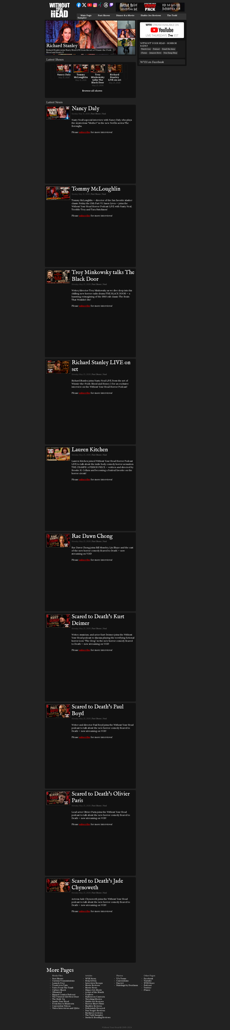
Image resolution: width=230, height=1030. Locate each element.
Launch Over (58, 983)
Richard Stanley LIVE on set (114, 77)
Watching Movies (93, 999)
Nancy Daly (64, 74)
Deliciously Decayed (95, 1008)
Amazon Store (155, 53)
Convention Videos (61, 1006)
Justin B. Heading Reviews (97, 1017)
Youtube (148, 981)
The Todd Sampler (94, 1015)
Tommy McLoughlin (81, 76)
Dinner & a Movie (125, 15)
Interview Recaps (94, 983)
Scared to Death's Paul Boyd (98, 710)
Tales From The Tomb (62, 987)
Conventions (122, 981)
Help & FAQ (90, 981)
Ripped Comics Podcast (63, 994)
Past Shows (104, 15)
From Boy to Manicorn (63, 1003)
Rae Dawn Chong (92, 536)
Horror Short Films (94, 1003)
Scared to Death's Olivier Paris (101, 797)
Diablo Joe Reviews (151, 15)
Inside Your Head (60, 1001)
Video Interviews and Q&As (65, 1008)
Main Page (86, 15)
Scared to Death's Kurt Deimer (98, 620)
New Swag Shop (170, 53)
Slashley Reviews (93, 1006)
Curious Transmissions (63, 981)
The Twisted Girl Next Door (65, 997)
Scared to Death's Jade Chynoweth (97, 884)
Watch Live (146, 49)
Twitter (147, 987)
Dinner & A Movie (93, 990)
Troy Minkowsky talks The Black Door (98, 78)
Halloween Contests (95, 997)
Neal (104, 113)
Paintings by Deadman (127, 985)
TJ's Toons (121, 978)
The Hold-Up (58, 999)
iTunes (144, 53)
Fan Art (120, 983)
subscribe (84, 132)
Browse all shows (92, 90)
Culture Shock (59, 990)
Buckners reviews (94, 1013)
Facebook (148, 978)
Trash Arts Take (60, 985)
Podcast (156, 49)
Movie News (91, 987)
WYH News (90, 978)
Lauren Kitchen (90, 449)
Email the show (168, 49)
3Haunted (57, 992)
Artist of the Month (94, 992)
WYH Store (149, 983)
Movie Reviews (92, 985)
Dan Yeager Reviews (95, 1010)
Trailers (89, 994)
